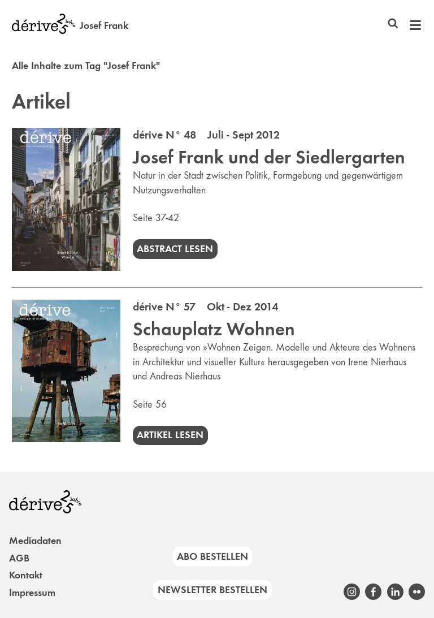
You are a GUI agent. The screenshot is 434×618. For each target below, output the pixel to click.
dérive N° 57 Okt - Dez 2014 (205, 306)
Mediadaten (35, 540)
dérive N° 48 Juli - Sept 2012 (206, 134)
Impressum (32, 592)
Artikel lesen (170, 435)
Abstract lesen (175, 249)
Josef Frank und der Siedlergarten (269, 157)
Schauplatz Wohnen (214, 329)
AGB (19, 558)
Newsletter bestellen (212, 590)
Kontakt (25, 575)
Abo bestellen (212, 556)
